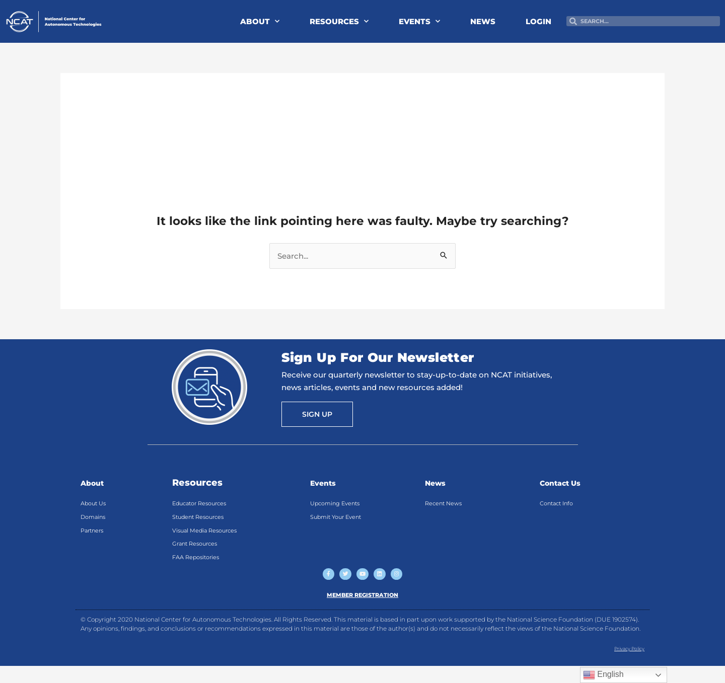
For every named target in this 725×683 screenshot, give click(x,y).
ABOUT (259, 21)
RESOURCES (339, 21)
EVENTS (419, 21)
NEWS (482, 21)
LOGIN (538, 21)
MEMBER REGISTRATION (363, 612)
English (603, 675)
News (438, 482)
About (95, 482)
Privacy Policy (622, 665)
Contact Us (566, 482)
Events (326, 482)
